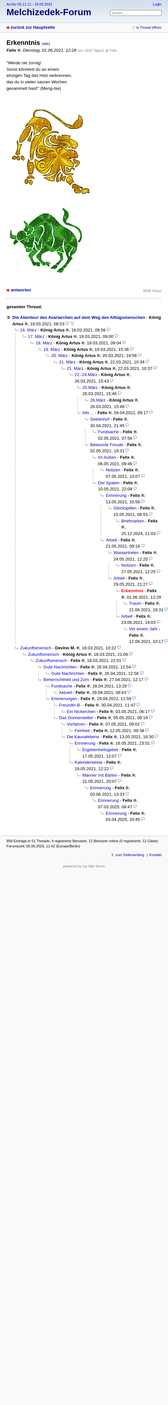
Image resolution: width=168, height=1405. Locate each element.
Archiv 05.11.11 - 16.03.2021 (29, 4)
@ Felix (111, 50)
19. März (51, 349)
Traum (135, 603)
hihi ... (88, 412)
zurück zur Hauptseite (33, 27)
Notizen (113, 469)
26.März (97, 400)
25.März (90, 387)
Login (157, 4)
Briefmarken (132, 521)
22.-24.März (86, 374)
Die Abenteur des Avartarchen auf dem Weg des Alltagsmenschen (78, 317)
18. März (44, 343)
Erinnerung (116, 495)
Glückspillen (125, 508)
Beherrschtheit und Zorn (66, 679)
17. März (36, 336)
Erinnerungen (64, 698)
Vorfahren (76, 724)
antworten (21, 290)
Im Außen (107, 457)
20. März (59, 355)
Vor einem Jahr (143, 628)
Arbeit (111, 540)
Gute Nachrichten (60, 667)
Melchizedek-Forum (48, 12)
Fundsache (108, 431)
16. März (28, 330)
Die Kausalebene (83, 736)
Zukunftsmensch (35, 647)
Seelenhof (99, 419)
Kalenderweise (88, 762)
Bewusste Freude (106, 444)
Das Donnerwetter (76, 717)
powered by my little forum (84, 866)
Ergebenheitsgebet (100, 749)
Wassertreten (126, 552)
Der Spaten (108, 482)
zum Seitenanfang (129, 855)
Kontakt (156, 855)
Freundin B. (70, 705)
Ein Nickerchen (81, 711)
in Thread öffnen (149, 27)
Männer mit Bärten (99, 775)
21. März (67, 362)
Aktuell (65, 692)
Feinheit (82, 730)
